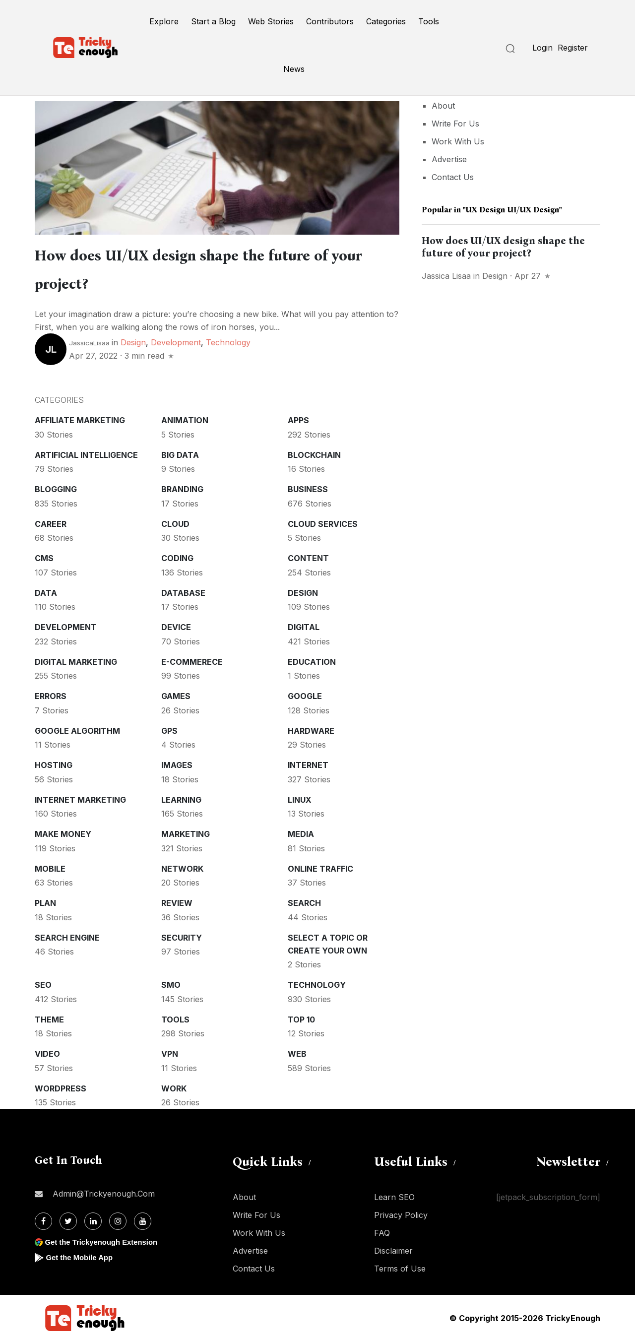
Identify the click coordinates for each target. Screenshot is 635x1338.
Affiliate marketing (80, 417)
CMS (44, 555)
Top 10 (301, 1016)
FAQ (382, 1230)
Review (176, 900)
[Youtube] (142, 1218)
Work (174, 1085)
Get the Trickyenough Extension (105, 1239)
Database (183, 590)
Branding (182, 486)
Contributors (330, 21)
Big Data (180, 452)
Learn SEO (394, 1194)
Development (176, 339)
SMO (171, 982)
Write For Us (455, 123)
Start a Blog (213, 21)
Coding (177, 555)
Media (301, 831)
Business (308, 486)
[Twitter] (68, 1218)
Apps (298, 417)
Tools (428, 21)
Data (46, 590)
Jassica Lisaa (446, 276)
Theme (49, 1016)
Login (542, 48)
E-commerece (192, 659)
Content (308, 555)
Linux (300, 797)
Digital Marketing (76, 659)
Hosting (53, 762)
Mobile (50, 866)
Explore (164, 21)
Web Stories (271, 21)
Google (305, 693)
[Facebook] (43, 1218)
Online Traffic (320, 866)
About (443, 106)
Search (304, 900)
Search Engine (67, 935)
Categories (386, 21)
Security (181, 935)
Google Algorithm (77, 728)
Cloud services (323, 521)
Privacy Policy (401, 1212)
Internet (308, 762)
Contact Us (453, 177)
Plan (45, 900)
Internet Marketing (80, 797)
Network (182, 866)
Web (297, 1051)
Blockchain (314, 452)
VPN (169, 1051)
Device (176, 624)
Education (312, 659)
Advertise (449, 159)
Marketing (185, 831)
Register (573, 48)
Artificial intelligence (86, 452)
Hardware (311, 728)
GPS (169, 728)
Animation (184, 417)
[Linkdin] (93, 1218)
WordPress (60, 1085)
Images (176, 762)
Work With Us (458, 141)
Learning (181, 797)
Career (50, 521)
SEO (43, 982)
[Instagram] (118, 1218)
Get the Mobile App (82, 1254)
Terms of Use (400, 1266)
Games (175, 693)
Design (133, 339)
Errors (50, 693)
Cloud (175, 521)
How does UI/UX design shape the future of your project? (503, 247)
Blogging (56, 486)
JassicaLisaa (89, 340)
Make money (63, 831)
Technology (228, 339)
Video (47, 1051)
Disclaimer (393, 1248)
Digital (303, 624)
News (294, 69)
